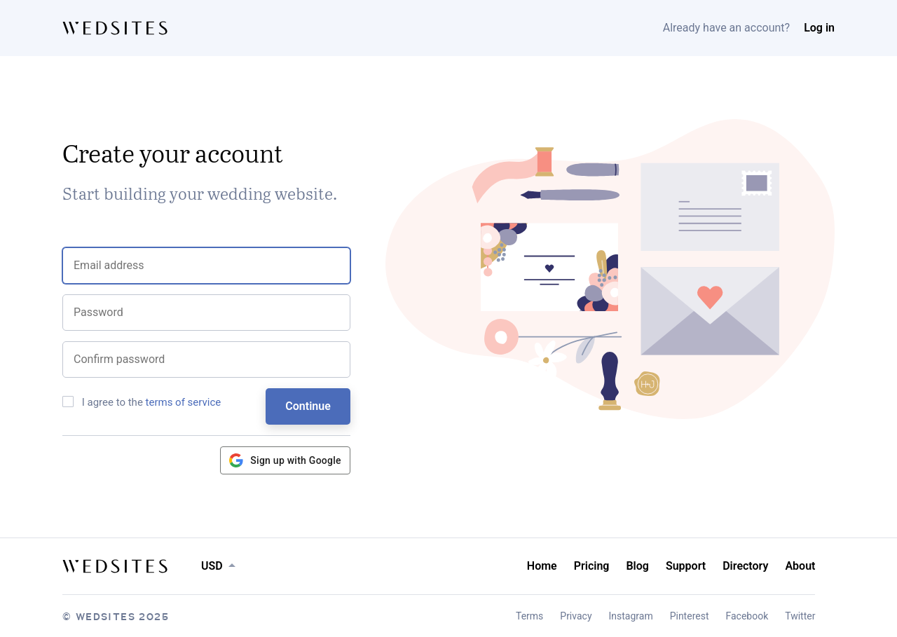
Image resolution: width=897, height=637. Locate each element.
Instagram (631, 616)
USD (212, 566)
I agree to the (141, 402)
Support (686, 566)
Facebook (746, 616)
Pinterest (689, 616)
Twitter (800, 616)
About (800, 566)
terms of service (183, 402)
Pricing (592, 566)
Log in (819, 27)
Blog (637, 566)
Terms (529, 616)
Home (542, 566)
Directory (745, 566)
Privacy (575, 616)
